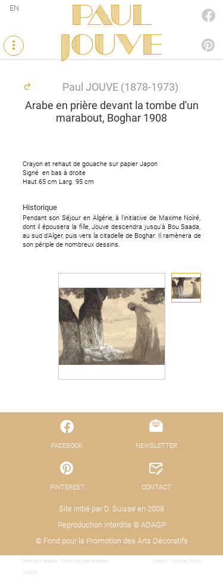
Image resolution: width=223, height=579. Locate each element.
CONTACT (156, 487)
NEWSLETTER (156, 446)
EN (14, 8)
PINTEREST (195, 33)
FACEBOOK (67, 446)
